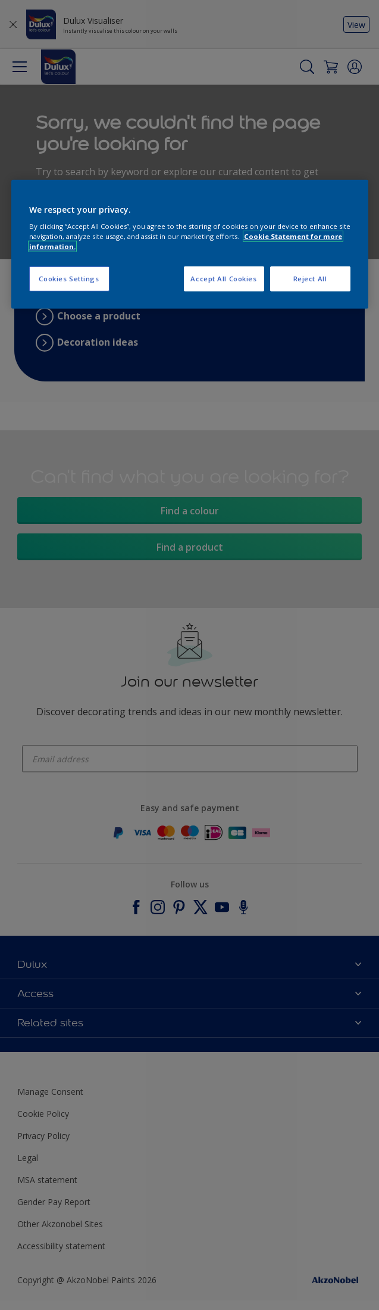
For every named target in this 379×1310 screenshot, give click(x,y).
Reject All (310, 278)
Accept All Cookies (223, 278)
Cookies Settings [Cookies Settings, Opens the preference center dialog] (69, 278)
